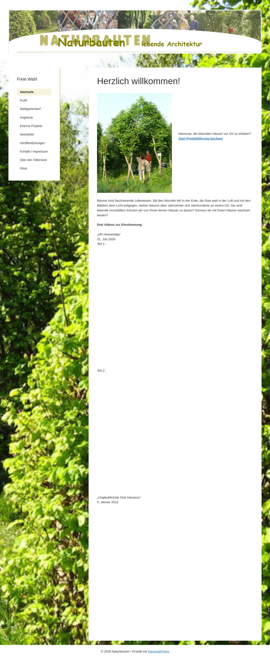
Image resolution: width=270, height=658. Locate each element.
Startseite (27, 92)
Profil (23, 100)
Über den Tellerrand (33, 160)
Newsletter (27, 134)
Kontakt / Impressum (34, 151)
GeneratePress (158, 651)
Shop (23, 168)
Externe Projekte (31, 126)
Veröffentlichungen (32, 143)
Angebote (26, 117)
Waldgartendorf (30, 109)
